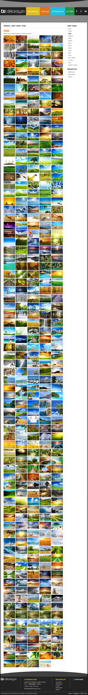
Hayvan (70, 41)
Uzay (69, 62)
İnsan (69, 43)
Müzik (69, 48)
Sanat (69, 50)
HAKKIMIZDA (33, 11)
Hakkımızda (71, 72)
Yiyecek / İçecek (72, 65)
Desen (70, 31)
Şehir (69, 53)
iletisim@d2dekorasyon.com (32, 688)
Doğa (69, 33)
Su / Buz (70, 60)
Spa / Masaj (71, 58)
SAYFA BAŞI (78, 679)
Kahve (70, 45)
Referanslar (71, 74)
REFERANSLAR (58, 11)
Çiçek (69, 28)
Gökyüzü (70, 36)
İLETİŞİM (70, 11)
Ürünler (58, 686)
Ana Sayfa (59, 682)
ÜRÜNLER (45, 12)
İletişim (70, 77)
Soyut (69, 55)
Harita (70, 38)
